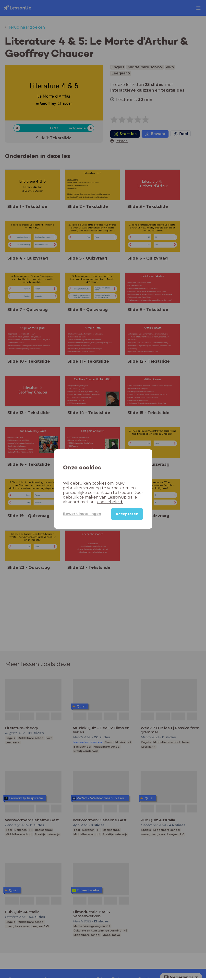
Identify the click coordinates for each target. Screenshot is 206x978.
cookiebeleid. (110, 502)
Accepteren (127, 514)
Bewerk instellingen (82, 514)
